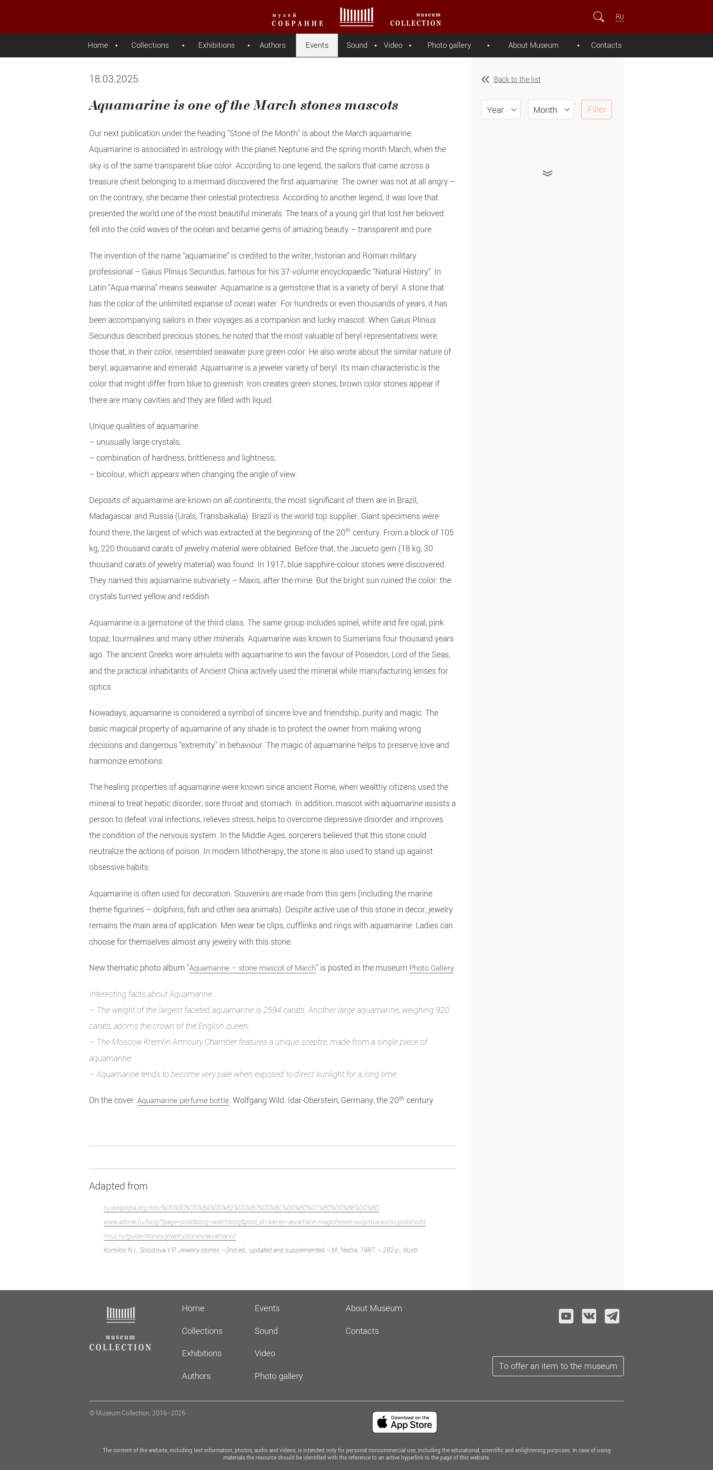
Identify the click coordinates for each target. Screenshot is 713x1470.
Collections (148, 45)
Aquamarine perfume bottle (185, 1116)
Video (392, 45)
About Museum (534, 45)
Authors (271, 45)
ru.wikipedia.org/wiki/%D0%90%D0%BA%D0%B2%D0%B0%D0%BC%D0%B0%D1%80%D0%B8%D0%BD (241, 1223)
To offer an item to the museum (558, 1365)
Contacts (607, 45)
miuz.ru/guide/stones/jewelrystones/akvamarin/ (170, 1251)
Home (97, 45)
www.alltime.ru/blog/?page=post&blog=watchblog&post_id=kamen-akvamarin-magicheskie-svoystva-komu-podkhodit (265, 1237)
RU (620, 16)
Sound (355, 45)
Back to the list (517, 79)
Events (316, 45)
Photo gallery (448, 45)
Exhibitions (214, 45)
